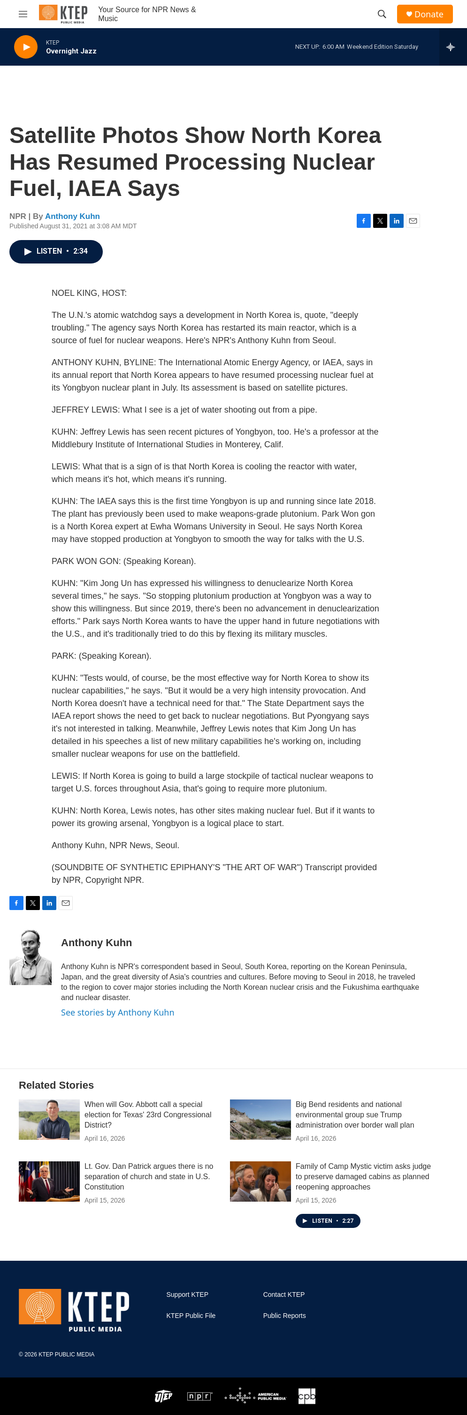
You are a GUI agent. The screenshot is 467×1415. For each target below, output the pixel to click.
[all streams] (453, 47)
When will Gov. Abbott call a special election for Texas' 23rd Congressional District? (147, 1114)
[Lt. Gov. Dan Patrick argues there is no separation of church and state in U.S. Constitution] (49, 1181)
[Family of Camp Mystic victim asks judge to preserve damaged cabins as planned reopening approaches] (260, 1181)
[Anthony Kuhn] (30, 957)
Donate (429, 14)
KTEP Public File (191, 1315)
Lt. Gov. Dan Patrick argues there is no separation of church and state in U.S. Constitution (149, 1176)
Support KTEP (188, 1294)
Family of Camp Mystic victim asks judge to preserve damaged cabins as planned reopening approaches (363, 1176)
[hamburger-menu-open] (23, 14)
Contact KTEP (284, 1294)
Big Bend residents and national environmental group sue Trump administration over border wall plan (355, 1114)
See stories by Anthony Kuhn (118, 1012)
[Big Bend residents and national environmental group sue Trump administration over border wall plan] (260, 1119)
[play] (25, 47)
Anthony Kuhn (72, 216)
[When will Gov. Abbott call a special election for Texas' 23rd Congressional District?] (49, 1119)
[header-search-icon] (382, 14)
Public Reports (284, 1315)
